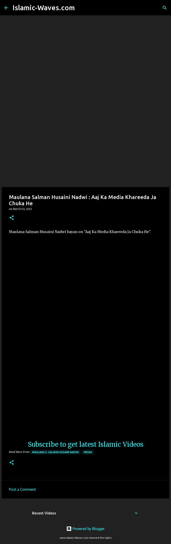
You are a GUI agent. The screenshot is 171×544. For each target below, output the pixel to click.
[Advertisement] (85, 152)
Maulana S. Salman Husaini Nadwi (55, 452)
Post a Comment (22, 489)
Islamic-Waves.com (43, 8)
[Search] (81, 7)
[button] (11, 218)
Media (88, 452)
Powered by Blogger (85, 529)
